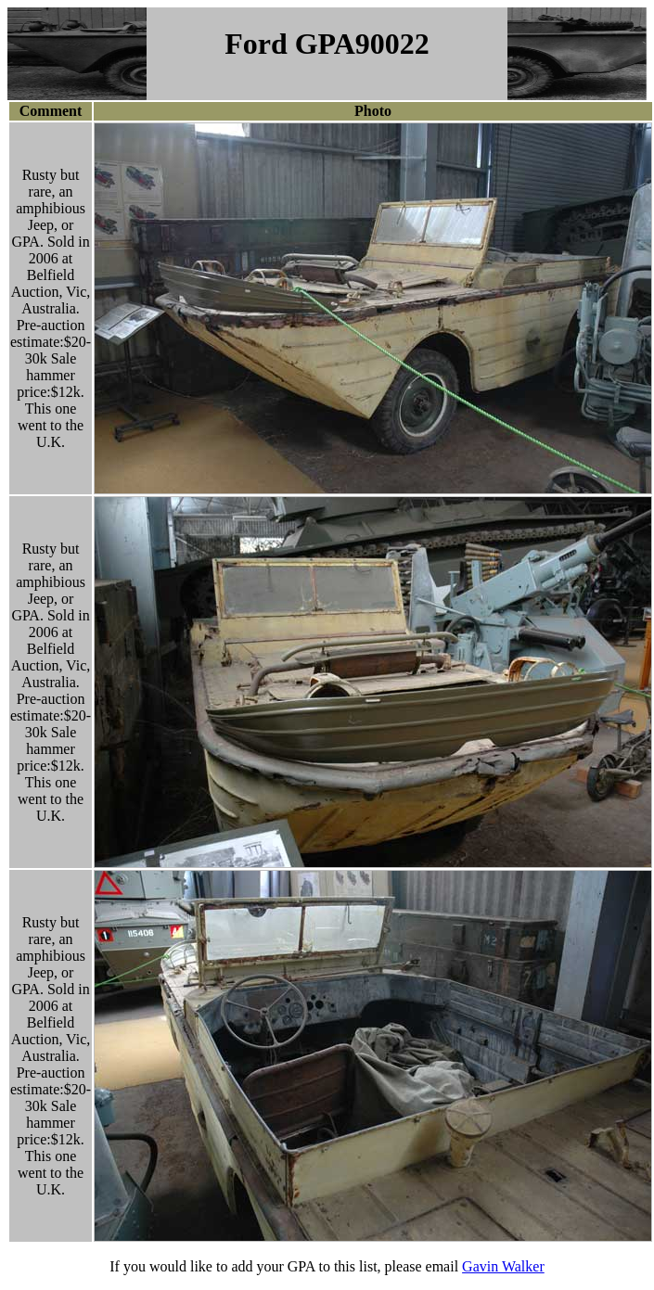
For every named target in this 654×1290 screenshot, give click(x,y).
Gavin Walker (503, 1266)
